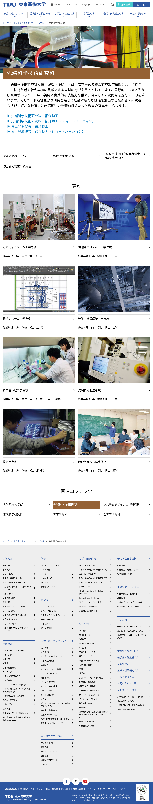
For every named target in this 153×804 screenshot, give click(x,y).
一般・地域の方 (138, 13)
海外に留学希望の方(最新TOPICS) (93, 578)
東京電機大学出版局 (125, 700)
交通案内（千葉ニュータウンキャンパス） (132, 636)
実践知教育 (45, 764)
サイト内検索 (115, 4)
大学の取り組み (9, 598)
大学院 (41, 22)
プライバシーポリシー (118, 788)
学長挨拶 (6, 569)
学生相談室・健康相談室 (89, 690)
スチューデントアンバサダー (91, 602)
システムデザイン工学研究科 (53, 615)
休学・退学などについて (89, 694)
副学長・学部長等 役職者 (13, 578)
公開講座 (44, 755)
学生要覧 (82, 630)
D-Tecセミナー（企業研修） (128, 606)
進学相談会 (45, 677)
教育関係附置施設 (10, 619)
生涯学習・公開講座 (128, 587)
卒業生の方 (89, 13)
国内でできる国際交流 (88, 606)
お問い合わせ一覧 (126, 683)
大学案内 (44, 699)
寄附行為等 (7, 704)
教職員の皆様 (11, 788)
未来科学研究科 (47, 619)
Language (86, 4)
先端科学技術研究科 (49, 610)
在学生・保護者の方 (64, 13)
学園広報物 (7, 680)
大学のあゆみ (8, 593)
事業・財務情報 (9, 667)
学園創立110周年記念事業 (13, 695)
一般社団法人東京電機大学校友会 (131, 705)
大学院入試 (45, 652)
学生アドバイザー (86, 656)
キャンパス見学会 (48, 682)
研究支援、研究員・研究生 (128, 569)
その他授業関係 (85, 664)
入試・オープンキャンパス (55, 641)
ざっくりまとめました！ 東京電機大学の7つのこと (56, 704)
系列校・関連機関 (10, 700)
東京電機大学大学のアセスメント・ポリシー (17, 629)
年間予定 (82, 647)
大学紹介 (7, 558)
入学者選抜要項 (47, 660)
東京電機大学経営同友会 (127, 709)
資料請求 (125, 4)
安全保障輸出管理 (124, 573)
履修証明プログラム (49, 760)
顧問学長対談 (8, 573)
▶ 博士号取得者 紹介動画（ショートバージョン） (46, 131)
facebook (66, 781)
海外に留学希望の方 (87, 573)
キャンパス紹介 (9, 623)
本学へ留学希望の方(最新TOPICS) (93, 569)
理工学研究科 (46, 628)
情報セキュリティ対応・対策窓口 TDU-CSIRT (50, 788)
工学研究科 (45, 623)
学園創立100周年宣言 (11, 676)
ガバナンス (7, 671)
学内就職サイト (47, 743)
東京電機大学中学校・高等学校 (130, 696)
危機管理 (6, 708)
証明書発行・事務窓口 (88, 686)
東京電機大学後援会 (87, 721)
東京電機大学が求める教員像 (15, 615)
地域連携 (121, 598)
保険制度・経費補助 (87, 681)
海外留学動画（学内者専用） (91, 582)
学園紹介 (7, 643)
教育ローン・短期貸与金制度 (91, 677)
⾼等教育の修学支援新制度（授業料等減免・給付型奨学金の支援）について (93, 714)
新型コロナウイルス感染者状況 (15, 712)
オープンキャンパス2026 (51, 669)
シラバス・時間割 (86, 643)
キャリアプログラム (51, 736)
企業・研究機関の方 (113, 13)
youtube (85, 781)
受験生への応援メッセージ (52, 723)
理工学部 (44, 582)
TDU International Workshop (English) (91, 592)
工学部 (43, 573)
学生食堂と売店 (85, 703)
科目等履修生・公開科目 (127, 593)
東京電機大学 (18, 796)
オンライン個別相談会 (50, 673)
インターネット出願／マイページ (54, 656)
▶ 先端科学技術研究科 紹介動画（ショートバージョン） (51, 120)
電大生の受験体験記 (49, 710)
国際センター (84, 586)
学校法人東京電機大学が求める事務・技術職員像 (16, 690)
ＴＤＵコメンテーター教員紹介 (15, 684)
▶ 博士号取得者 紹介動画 (27, 126)
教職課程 (82, 639)
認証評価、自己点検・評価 (14, 606)
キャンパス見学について (51, 690)
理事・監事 (7, 659)
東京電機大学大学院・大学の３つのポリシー (17, 588)
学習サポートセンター (88, 652)
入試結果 (44, 664)
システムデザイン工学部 (51, 565)
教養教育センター (48, 586)
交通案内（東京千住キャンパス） (131, 626)
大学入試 (44, 647)
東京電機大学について (15, 13)
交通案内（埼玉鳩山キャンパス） (131, 630)
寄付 (143, 4)
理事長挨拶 (7, 654)
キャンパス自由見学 (49, 686)
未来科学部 (45, 569)
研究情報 (121, 565)
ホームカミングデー (11, 610)
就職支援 (44, 747)
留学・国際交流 (87, 558)
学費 (81, 669)
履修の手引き (84, 635)
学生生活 (84, 624)
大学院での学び (47, 606)
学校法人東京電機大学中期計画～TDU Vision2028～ (16, 718)
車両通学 (82, 707)
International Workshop (89, 598)
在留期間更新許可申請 (88, 610)
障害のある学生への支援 (89, 660)
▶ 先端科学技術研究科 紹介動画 (32, 115)
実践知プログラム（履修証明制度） (132, 602)
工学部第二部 (46, 578)
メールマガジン (47, 694)
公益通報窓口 (79, 788)
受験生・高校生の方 (40, 13)
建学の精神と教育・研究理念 (15, 582)
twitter (76, 781)
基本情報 (6, 565)
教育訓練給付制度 (86, 725)
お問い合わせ (71, 4)
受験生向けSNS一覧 (49, 714)
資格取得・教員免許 (49, 751)
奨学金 (82, 673)
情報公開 (6, 602)
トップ (6, 22)
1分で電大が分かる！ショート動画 (55, 718)
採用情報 (24, 788)
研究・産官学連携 (126, 558)
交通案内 (57, 4)
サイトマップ (100, 4)
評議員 (5, 663)
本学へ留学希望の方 (87, 565)
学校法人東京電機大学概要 (14, 650)
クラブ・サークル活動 (88, 698)
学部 (43, 558)
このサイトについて (96, 788)
